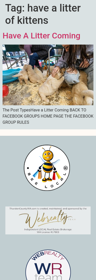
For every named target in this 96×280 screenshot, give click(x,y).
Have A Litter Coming (41, 35)
